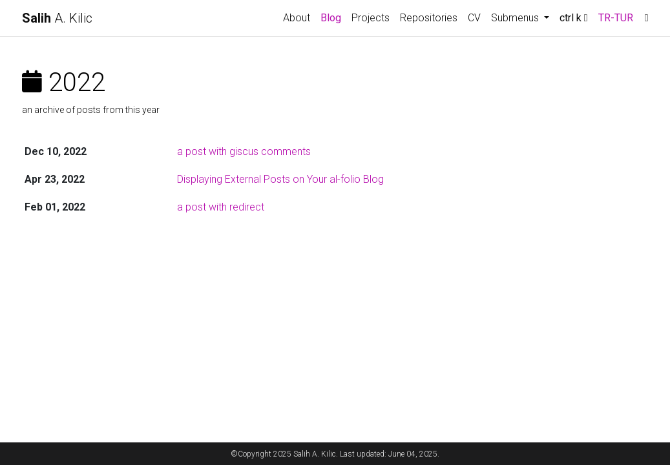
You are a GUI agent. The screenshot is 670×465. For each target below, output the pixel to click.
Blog (330, 18)
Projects (370, 18)
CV (474, 18)
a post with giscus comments (244, 151)
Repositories (428, 18)
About (296, 18)
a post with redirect (220, 207)
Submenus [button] (516, 18)
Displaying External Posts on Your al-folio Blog (280, 179)
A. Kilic (57, 18)
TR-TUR (615, 18)
